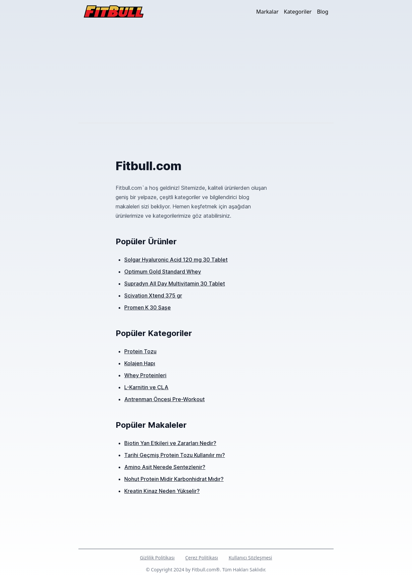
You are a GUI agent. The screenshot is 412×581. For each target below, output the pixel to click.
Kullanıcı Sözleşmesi (250, 557)
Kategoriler (298, 11)
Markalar (267, 11)
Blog (322, 11)
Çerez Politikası (201, 557)
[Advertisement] (206, 72)
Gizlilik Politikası (157, 557)
